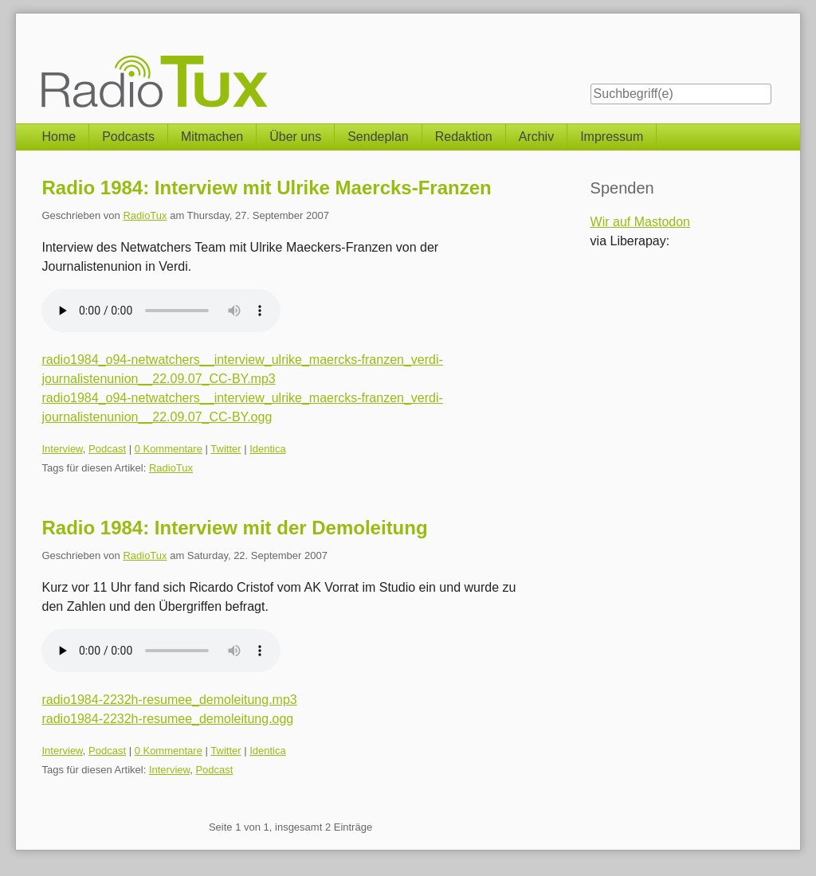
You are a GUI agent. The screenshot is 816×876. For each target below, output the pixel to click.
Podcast (107, 449)
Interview (61, 449)
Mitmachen (212, 136)
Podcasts (128, 136)
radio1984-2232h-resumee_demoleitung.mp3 (168, 699)
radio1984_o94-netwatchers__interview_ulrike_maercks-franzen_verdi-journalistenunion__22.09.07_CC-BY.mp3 (241, 369)
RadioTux (145, 215)
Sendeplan (378, 136)
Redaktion (463, 136)
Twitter (225, 449)
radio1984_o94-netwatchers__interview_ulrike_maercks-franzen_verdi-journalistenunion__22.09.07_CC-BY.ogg (241, 407)
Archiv (536, 136)
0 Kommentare (168, 449)
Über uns (295, 136)
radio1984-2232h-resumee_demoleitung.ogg (167, 718)
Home (58, 136)
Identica (267, 449)
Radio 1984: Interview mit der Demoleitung (234, 527)
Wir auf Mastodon (640, 222)
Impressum (611, 136)
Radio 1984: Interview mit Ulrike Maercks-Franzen (266, 187)
